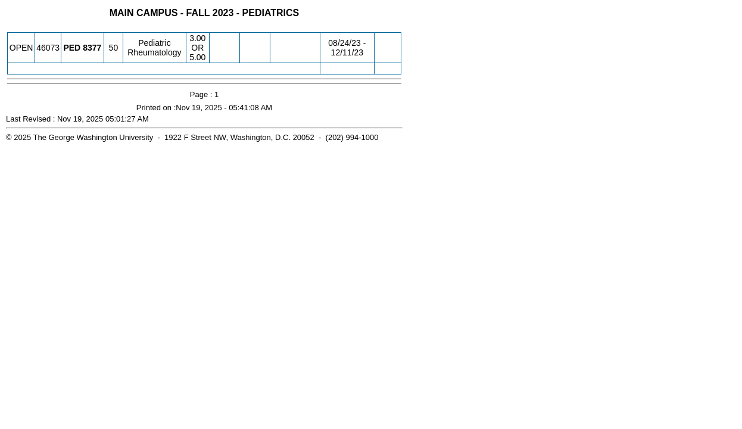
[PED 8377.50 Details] (92, 47)
